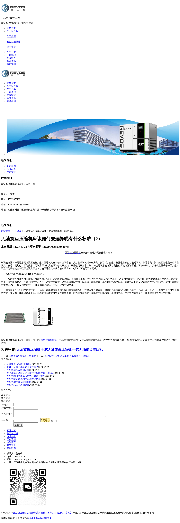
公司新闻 (11, 166)
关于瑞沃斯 (12, 31)
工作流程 (11, 55)
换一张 (54, 422)
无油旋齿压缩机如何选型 (19, 364)
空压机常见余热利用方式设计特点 (23, 379)
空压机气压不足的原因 (18, 385)
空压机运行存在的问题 (18, 370)
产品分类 (11, 52)
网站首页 (11, 28)
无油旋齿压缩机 (49, 340)
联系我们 (11, 64)
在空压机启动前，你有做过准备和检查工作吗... (30, 373)
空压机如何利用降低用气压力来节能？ (26, 376)
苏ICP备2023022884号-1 (39, 519)
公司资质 (11, 47)
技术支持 (11, 172)
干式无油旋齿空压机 (87, 349)
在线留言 (11, 58)
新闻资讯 (11, 61)
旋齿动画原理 (13, 41)
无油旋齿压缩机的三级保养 (22, 356)
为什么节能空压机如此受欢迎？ (22, 367)
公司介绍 (11, 36)
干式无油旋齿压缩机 (56, 349)
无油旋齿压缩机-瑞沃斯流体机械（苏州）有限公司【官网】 (43, 514)
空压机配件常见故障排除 (19, 382)
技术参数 (11, 438)
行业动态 (11, 169)
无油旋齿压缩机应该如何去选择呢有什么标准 (67, 356)
